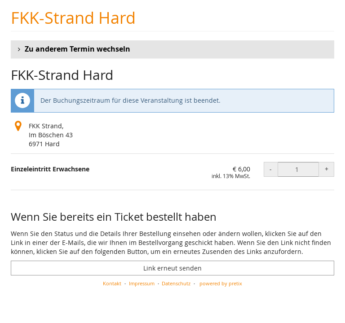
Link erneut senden (172, 268)
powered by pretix (220, 283)
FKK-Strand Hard (73, 18)
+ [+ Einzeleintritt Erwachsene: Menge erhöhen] (326, 169)
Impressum (142, 283)
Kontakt (112, 283)
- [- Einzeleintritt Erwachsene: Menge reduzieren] (271, 169)
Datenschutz (176, 283)
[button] (172, 49)
